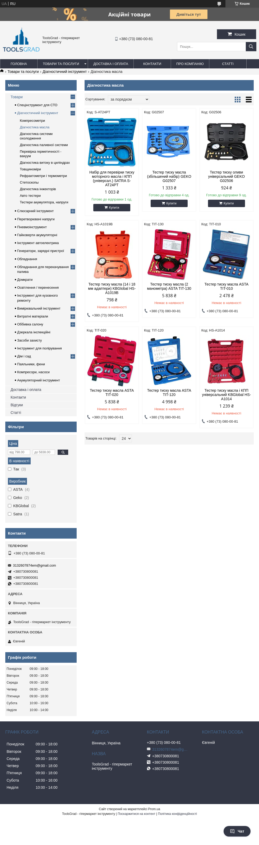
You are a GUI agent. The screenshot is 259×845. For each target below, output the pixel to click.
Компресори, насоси (33, 372)
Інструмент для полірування (39, 348)
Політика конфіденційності (177, 814)
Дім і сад (24, 356)
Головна (19, 64)
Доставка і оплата (110, 64)
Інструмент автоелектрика (38, 243)
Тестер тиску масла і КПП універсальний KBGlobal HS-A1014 (226, 394)
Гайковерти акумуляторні (37, 235)
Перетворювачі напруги (36, 219)
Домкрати (25, 280)
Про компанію (190, 64)
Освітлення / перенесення (38, 288)
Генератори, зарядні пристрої (40, 251)
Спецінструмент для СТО (37, 105)
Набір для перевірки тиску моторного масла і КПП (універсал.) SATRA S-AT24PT (111, 178)
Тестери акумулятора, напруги (44, 202)
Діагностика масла (34, 127)
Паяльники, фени (31, 364)
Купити (114, 207)
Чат (237, 831)
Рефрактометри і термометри (43, 176)
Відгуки (17, 405)
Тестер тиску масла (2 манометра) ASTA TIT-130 (169, 286)
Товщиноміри (30, 169)
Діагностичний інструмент (65, 71)
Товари (17, 97)
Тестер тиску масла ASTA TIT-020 (112, 392)
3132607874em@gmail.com (34, 565)
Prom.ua (154, 809)
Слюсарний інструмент (35, 211)
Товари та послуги (61, 64)
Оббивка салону (30, 324)
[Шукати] (251, 46)
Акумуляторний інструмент (38, 380)
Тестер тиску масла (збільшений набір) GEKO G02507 (169, 176)
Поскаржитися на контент (136, 814)
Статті (228, 64)
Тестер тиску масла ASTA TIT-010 (226, 286)
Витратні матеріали (32, 316)
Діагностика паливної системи (44, 145)
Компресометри (32, 121)
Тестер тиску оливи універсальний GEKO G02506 (226, 176)
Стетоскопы (29, 182)
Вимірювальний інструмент (39, 308)
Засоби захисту (29, 340)
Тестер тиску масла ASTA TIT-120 (169, 392)
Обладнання (27, 259)
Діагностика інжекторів (38, 189)
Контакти (152, 64)
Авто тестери (30, 196)
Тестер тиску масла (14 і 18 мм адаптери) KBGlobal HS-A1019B (112, 288)
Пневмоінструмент (32, 227)
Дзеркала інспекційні (33, 332)
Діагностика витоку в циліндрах (45, 163)
